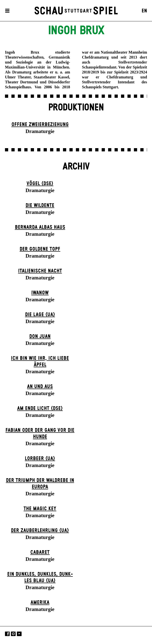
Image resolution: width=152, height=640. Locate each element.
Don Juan (40, 336)
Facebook (7, 633)
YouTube (19, 633)
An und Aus (40, 386)
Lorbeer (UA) (40, 458)
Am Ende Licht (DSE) (40, 408)
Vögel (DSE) (40, 183)
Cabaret (40, 552)
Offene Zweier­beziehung (40, 124)
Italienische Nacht (40, 271)
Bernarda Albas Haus (40, 227)
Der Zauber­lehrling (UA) (40, 530)
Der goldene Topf (40, 249)
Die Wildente (40, 205)
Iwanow (40, 293)
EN (144, 11)
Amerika (39, 602)
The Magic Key (40, 508)
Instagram (13, 633)
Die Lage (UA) (40, 314)
